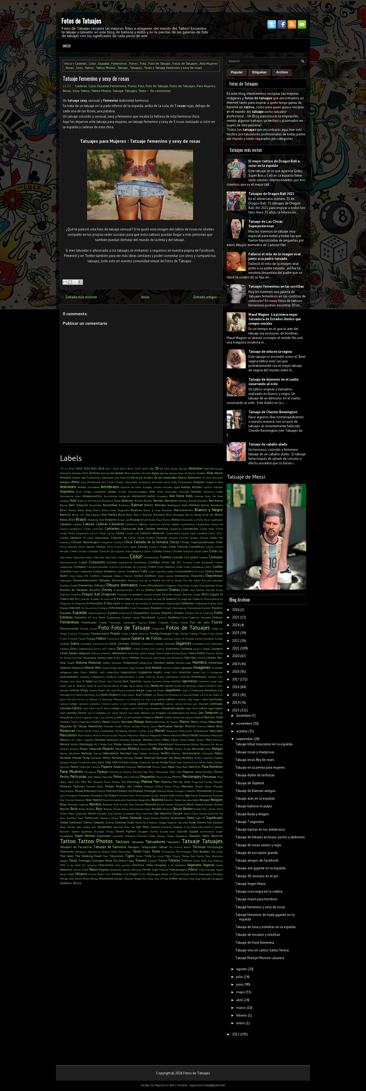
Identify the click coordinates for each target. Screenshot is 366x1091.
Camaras (154, 524)
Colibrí (88, 557)
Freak (124, 633)
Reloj (63, 804)
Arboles (197, 487)
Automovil (139, 496)
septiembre (244, 739)
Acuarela (117, 473)
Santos (203, 813)
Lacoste (180, 699)
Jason (63, 686)
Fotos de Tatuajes (81, 20)
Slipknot (172, 822)
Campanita (202, 524)
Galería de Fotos (146, 638)
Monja (143, 744)
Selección (92, 818)
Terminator (124, 851)
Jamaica (157, 681)
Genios (136, 643)
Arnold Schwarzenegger (133, 491)
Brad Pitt (208, 514)
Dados (209, 571)
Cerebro (150, 538)
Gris (152, 649)
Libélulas (216, 704)
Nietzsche (207, 753)
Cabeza (88, 524)
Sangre (177, 813)
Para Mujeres (209, 63)
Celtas (132, 538)
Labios (170, 699)
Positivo (161, 791)
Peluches (107, 777)
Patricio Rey (140, 772)
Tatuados (173, 842)
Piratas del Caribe (129, 786)
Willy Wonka (90, 878)
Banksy (183, 500)
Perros (176, 777)
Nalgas (217, 748)
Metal (194, 735)
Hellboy (101, 658)
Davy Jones (76, 576)
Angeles (199, 482)
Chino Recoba (86, 547)
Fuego (91, 638)
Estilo (218, 613)
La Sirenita (133, 699)
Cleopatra (137, 551)
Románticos (137, 809)
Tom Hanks (197, 856)
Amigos (65, 482)
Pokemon (90, 791)
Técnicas (199, 847)
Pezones (98, 782)
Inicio (67, 45)
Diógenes (171, 585)
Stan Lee (129, 827)
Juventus (210, 690)
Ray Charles (67, 800)
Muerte (64, 749)
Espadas (66, 613)
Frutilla (72, 638)
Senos (124, 818)
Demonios (182, 576)
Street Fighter (125, 831)
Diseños (95, 590)
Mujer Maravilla (90, 749)
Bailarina (107, 500)
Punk (131, 795)
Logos (218, 708)
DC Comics (92, 576)
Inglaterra (145, 672)
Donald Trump (214, 590)
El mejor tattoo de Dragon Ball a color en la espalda (274, 163)
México (65, 740)
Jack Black (99, 681)
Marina (201, 726)
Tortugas (84, 860)
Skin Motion (150, 822)
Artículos (184, 491)
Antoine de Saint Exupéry (136, 487)
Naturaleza (110, 753)
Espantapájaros (97, 613)
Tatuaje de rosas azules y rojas (258, 845)
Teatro (187, 847)
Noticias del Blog (168, 758)
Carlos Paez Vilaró (211, 529)
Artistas (196, 491)
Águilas (164, 473)
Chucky (143, 547)
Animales (68, 486)
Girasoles (198, 643)
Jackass (147, 681)
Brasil (219, 514)
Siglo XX (200, 818)
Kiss (98, 695)
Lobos (203, 708)
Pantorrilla (144, 767)
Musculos (146, 749)
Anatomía (145, 482)
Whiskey (218, 874)
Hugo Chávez (136, 668)
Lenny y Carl (119, 704)
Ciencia (182, 547)
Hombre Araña (164, 663)
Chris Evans (114, 547)
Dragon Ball (91, 594)
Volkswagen (153, 874)
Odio (94, 762)
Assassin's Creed (213, 491)
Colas (69, 557)
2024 (138, 468)
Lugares (87, 717)
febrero (241, 1015)
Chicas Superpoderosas (197, 542)
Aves (189, 496)
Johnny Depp (79, 690)
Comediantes (151, 557)
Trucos (196, 860)
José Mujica (118, 690)
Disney (107, 589)
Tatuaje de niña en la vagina (270, 351)
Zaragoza (217, 878)
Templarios (94, 851)
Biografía (123, 510)
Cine (73, 551)
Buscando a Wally (192, 520)
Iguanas (187, 668)
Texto (148, 68)
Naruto (97, 753)
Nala (208, 749)
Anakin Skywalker (126, 482)
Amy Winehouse (90, 482)
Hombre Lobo (183, 663)
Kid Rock (76, 695)
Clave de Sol (106, 551)
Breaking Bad (95, 520)
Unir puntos (122, 865)
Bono (169, 514)
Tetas (146, 851)
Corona (111, 562)
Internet (185, 677)
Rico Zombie (136, 804)
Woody (138, 878)
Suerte (154, 831)
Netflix (165, 753)
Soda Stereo (197, 822)
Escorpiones (194, 608)
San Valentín (163, 813)
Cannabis (97, 529)
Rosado (156, 809)
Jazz (69, 686)
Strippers (143, 831)
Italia (89, 681)
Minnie (64, 744)
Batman (137, 505)
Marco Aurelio (131, 726)
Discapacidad (207, 585)
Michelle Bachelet (130, 740)
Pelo (90, 777)
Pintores (66, 786)
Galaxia (125, 638)
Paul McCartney (158, 772)
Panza (156, 767)
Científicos (196, 547)
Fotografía (158, 628)
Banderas (171, 500)
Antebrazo (110, 486)
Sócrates (183, 822)
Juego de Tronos (155, 690)
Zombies (66, 883)
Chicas (174, 542)
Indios (93, 672)
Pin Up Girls (181, 782)
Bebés (148, 505)
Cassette (202, 533)
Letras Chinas (183, 704)
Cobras (157, 551)
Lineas (115, 708)
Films (152, 622)
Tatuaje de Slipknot (249, 783)
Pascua (127, 772)
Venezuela (115, 869)
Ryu (205, 809)
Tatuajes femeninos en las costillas (276, 286)
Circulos (82, 551)
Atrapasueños (92, 496)
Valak (219, 865)
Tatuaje (123, 68)
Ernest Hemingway (174, 608)
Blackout (167, 510)
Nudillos (187, 758)
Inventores (199, 677)
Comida (177, 557)
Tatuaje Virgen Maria (250, 883)
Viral (125, 874)
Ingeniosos (129, 672)
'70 (62, 468)
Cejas (90, 538)
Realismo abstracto (114, 800)
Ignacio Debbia (172, 668)
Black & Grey (151, 510)
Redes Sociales (183, 800)
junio (240, 984)
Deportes (197, 576)
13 (66, 468)
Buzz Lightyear (213, 520)
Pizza (176, 786)
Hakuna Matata (101, 653)
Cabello (77, 524)
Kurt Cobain (144, 695)
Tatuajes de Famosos (109, 847)
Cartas (120, 533)
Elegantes (201, 603)
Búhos (176, 520)
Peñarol (135, 777)
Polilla (101, 791)
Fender (103, 622)
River (190, 804)
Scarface (71, 818)
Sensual (136, 818)
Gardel (219, 638)
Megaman (156, 735)
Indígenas (65, 672)
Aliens (182, 477)
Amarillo (217, 477)
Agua (155, 473)
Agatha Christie (141, 473)
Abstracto (65, 473)
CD (84, 538)
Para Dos (195, 767)
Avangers (162, 496)
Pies (157, 782)
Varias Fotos (80, 869)
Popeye (138, 791)
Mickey (148, 740)
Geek (113, 643)
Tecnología (215, 847)
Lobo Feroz (191, 708)
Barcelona (216, 500)
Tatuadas (137, 842)
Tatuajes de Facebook (76, 847)
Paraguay (90, 772)
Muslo (168, 748)
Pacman (65, 767)
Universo (138, 865)
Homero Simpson (72, 668)
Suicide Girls (167, 831)
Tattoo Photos (105, 68)
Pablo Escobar (214, 762)
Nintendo (96, 758)
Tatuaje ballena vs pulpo (253, 806)
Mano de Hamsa (168, 722)
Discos (219, 585)
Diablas (64, 585)
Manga (139, 721)
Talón (152, 836)
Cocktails (188, 551)
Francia (72, 633)
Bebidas (160, 505)
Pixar (168, 786)
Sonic (63, 827)
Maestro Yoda (213, 717)
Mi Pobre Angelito (82, 740)
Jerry (132, 686)
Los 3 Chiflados (97, 713)
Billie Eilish (109, 510)
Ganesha (209, 638)
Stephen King (181, 827)
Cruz (179, 567)
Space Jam (89, 827)
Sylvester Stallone (124, 836)
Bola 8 (137, 514)
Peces (218, 772)
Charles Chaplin (189, 538)
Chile (219, 542)
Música (158, 748)
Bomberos (159, 514)
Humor (157, 667)
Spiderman (104, 827)
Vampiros (66, 869)
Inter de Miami (155, 677)
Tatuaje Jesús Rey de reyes (254, 760)
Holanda (116, 663)
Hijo (193, 658)
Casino (185, 533)
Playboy (218, 786)
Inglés (157, 672)
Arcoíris (208, 487)
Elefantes (188, 603)
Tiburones (116, 856)
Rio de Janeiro (165, 804)
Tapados (195, 836)
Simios (87, 822)
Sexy (79, 68)
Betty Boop (85, 510)
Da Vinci (199, 571)
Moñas (195, 744)
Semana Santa (109, 818)
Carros (110, 533)
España (113, 613)
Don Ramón (197, 590)
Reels (196, 800)
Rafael (164, 795)
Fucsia (82, 638)
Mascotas (216, 731)
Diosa (186, 585)
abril (239, 1000)
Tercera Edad (109, 851)
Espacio (217, 608)
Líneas (124, 708)
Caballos (66, 524)
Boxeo (198, 514)
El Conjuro (107, 599)
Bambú (148, 500)
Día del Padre (191, 580)
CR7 (179, 562)
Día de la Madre (149, 580)
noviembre (244, 723)
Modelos (127, 744)
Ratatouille (205, 795)
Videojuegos (178, 869)
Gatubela (86, 643)
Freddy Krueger (161, 633)
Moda (117, 744)
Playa (208, 786)
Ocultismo (85, 762)
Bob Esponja (93, 514)
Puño (139, 795)
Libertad (66, 708)
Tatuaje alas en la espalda (255, 798)
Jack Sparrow (132, 681)
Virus (142, 874)
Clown (147, 551)
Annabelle (93, 487)
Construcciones (68, 562)
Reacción (80, 800)
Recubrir (169, 800)
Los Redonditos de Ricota (182, 713)
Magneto (84, 722)
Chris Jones (129, 547)
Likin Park (88, 708)
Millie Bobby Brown (192, 740)
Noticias (149, 758)
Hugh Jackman (119, 668)
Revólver (108, 804)
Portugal (150, 791)
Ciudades (93, 551)
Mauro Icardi (109, 735)
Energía (103, 608)
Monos (152, 744)
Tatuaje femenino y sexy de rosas (96, 78)
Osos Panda (183, 762)
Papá (171, 767)
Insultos (84, 677)
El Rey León (112, 603)
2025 (235, 617)
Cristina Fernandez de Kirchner (128, 567)
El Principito (94, 603)
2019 (116, 468)
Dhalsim (133, 580)
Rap (187, 795)
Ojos (101, 762)
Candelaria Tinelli (80, 529)
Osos (172, 762)
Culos (152, 571)
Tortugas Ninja (102, 860)
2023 (130, 468)
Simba (64, 822)
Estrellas (66, 617)
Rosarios (167, 809)
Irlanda (212, 677)
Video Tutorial (160, 869)
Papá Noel (181, 767)
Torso (73, 860)
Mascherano (201, 731)
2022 (123, 468)
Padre (74, 767)
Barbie (193, 500)
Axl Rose (217, 496)
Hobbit (106, 663)
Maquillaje (215, 722)
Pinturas (79, 786)
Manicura (151, 722)
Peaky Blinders (204, 772)
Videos (193, 869)
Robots (65, 809)
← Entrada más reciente (79, 297)
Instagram (216, 672)
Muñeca (133, 748)
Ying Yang (194, 878)
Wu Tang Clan (151, 878)
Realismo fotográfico (139, 800)
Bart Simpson (78, 505)
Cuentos (66, 571)
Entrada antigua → (207, 297)
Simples (98, 822)
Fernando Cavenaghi (122, 622)
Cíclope (163, 547)
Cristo (152, 567)
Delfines (150, 576)
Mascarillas (185, 731)
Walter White (189, 874)
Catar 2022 (215, 533)
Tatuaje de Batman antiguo (255, 791)
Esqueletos (141, 613)
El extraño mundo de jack (146, 599)
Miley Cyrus (170, 740)
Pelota (97, 777)
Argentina (67, 491)
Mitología (86, 744)
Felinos (217, 617)
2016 (101, 468)
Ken (220, 690)
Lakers (204, 699)
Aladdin (201, 473)
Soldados (217, 822)
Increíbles (217, 668)
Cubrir (208, 567)
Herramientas (175, 658)
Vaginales (194, 865)
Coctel (197, 551)
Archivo (282, 72)
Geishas (123, 643)
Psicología (96, 795)
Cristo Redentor (166, 567)
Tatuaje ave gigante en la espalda (260, 868)
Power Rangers (176, 791)
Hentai (134, 658)
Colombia (123, 557)
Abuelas (76, 473)
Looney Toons (76, 713)
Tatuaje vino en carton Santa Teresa (262, 950)
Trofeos (186, 860)
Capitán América (156, 529)
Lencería (84, 704)
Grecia (136, 649)
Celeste (116, 538)
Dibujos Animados (122, 584)
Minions (218, 740)
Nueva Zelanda (203, 758)
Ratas (194, 795)
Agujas (173, 473)
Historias (94, 662)
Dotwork (65, 594)
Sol (209, 822)
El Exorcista (122, 599)
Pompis (122, 791)
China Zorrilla (68, 547)
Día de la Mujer (172, 580)
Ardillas (218, 487)
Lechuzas (216, 699)
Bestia (72, 510)
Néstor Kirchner (149, 753)
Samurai (147, 813)
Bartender (96, 505)
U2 (84, 865)
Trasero (141, 860)
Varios (93, 869)
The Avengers (183, 851)
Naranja (86, 753)
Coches (167, 551)
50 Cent (164, 468)
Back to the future (89, 500)
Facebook (148, 617)
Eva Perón (99, 617)
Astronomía (67, 496)
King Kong (88, 695)
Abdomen (195, 468)
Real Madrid (94, 800)
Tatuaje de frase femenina (254, 942)
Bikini (96, 510)
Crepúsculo (66, 567)
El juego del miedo (189, 599)
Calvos (143, 524)
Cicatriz (153, 547)
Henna (125, 658)
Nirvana (117, 758)
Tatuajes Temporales (142, 847)
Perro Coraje (163, 777)
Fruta (63, 638)
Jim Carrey (166, 686)
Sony (79, 827)
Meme (166, 735)
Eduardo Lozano (172, 594)
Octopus (64, 762)
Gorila (97, 649)
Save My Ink (215, 813)
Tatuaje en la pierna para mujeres (260, 767)
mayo (240, 992)
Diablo (74, 585)
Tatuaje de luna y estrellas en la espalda (265, 927)
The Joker (67, 856)
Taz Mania (175, 847)
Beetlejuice (174, 505)
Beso (63, 510)
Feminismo (89, 622)
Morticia (205, 744)
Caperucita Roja (132, 529)
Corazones (97, 562)
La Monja (91, 699)
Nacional (198, 749)
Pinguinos (197, 782)
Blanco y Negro (208, 509)
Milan (157, 740)
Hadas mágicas (79, 653)
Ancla (166, 482)
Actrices (105, 473)
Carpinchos (82, 533)
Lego (73, 704)
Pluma (79, 791)
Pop (130, 791)
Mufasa (74, 749)
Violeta (116, 874)
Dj (142, 590)
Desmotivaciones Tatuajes (92, 580)
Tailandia (142, 836)
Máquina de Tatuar (73, 726)
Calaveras (116, 524)
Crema (219, 562)
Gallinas (168, 638)
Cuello (218, 566)
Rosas (70, 68)
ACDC (85, 473)
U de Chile (74, 865)
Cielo (172, 547)
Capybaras (175, 529)
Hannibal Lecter (137, 653)
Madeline (148, 717)
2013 (79, 468)
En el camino (89, 608)
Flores (133, 63)
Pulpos (113, 795)
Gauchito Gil (100, 643)
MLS (96, 744)
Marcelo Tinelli (113, 726)
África (127, 473)
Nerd (135, 753)
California (131, 524)
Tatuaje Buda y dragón (252, 814)
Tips (168, 856)
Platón (199, 786)
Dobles (174, 589)
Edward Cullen (191, 594)
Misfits (74, 744)
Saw (62, 818)
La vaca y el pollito (153, 699)
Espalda (103, 63)
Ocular (74, 762)
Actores (94, 473)
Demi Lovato (166, 576)
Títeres (185, 856)
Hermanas (146, 658)
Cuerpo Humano (103, 571)
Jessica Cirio (143, 686)
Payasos (188, 772)
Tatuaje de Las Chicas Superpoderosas (265, 223)
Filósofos (163, 622)
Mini (209, 740)
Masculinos (68, 735)
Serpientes (178, 818)
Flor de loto (199, 622)
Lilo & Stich (102, 708)
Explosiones (113, 617)
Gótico (111, 649)
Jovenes (130, 690)
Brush (144, 520)
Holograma (145, 663)
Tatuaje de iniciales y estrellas (257, 934)
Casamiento (173, 533)
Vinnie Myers (96, 874)
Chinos (101, 547)
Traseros (152, 860)
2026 (145, 468)
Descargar (66, 580)
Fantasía (174, 617)
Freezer (193, 633)
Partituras (115, 772)
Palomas (131, 767)
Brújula (135, 520)
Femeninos (119, 63)
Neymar (176, 753)
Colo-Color (111, 557)
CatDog (64, 538)
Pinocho (218, 782)
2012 (235, 1034)
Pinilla (208, 782)
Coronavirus (125, 562)
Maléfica (96, 722)
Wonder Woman (123, 878)
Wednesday (205, 874)
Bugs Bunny (163, 520)
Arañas (185, 487)
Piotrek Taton (94, 786)
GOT (104, 649)
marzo (241, 1007)
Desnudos (119, 580)
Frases (115, 633)
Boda (129, 514)
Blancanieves (183, 510)
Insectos (185, 672)
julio (239, 976)
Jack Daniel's (114, 681)
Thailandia (168, 851)
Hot (97, 667)
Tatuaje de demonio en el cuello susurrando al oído (273, 381)
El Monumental (209, 599)
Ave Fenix (176, 496)
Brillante (111, 520)
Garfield (64, 643)
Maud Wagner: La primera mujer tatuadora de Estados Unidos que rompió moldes (274, 319)
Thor (105, 856)
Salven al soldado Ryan (127, 813)
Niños (106, 758)
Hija (187, 658)
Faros (184, 617)
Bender (205, 505)
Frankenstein (100, 633)
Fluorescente (69, 628)
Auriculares (110, 496)
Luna (117, 717)
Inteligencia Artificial (103, 677)
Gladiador (217, 643)
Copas (83, 562)
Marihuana (165, 726)
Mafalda (65, 722)
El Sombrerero (157, 603)
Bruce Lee (123, 520)
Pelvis (118, 776)
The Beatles (201, 851)
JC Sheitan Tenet (83, 686)
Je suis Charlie (102, 686)
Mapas (203, 722)
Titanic (176, 856)
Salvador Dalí (104, 813)
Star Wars (142, 827)
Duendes (122, 594)
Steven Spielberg (81, 831)
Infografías (112, 672)
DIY (138, 590)
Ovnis (202, 762)
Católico (75, 538)
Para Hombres (212, 766)
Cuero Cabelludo (82, 571)
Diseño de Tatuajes (74, 590)
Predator (190, 791)
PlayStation (67, 791)
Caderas (81, 63)
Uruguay (160, 865)
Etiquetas (259, 72)
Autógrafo (124, 496)
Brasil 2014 (67, 520)
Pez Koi (86, 782)
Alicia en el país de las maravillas (154, 477)
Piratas (109, 786)
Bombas (147, 514)
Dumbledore (135, 594)
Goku (73, 649)
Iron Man (75, 681)
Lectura (64, 704)
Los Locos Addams (139, 713)
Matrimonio (85, 735)
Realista (157, 800)
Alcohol (76, 477)
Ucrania (92, 865)
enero (240, 1023)
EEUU (205, 594)
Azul (73, 500)
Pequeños (147, 776)
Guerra (160, 649)
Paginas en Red (164, 1085)
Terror (137, 851)
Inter (141, 677)
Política (111, 791)
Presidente (204, 791)
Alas (210, 473)
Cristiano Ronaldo (97, 567)
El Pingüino (79, 603)
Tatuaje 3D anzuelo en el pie (256, 876)
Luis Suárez (106, 717)
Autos (151, 496)
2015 (94, 468)
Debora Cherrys (123, 576)
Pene (126, 777)
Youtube (205, 878)
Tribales (174, 860)
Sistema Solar (124, 822)
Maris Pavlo (84, 731)
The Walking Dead (88, 856)
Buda (152, 520)
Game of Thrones (184, 638)
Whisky (64, 878)
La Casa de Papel (188, 695)
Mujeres (108, 748)
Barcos (64, 505)
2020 (235, 656)
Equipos (156, 608)
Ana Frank (107, 482)
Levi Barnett (200, 704)
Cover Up (168, 562)
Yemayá (183, 878)
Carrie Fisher (98, 533)
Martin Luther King (140, 731)
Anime (82, 487)
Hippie (70, 663)
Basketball (110, 505)
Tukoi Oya (206, 860)
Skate (138, 822)
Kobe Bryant (109, 695)
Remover (73, 804)
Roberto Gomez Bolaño (209, 804)
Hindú (211, 658)
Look (62, 713)
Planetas (187, 786)
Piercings (133, 782)
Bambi (138, 500)
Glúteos (64, 649)
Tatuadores (155, 841)
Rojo (99, 809)
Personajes (191, 776)
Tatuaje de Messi (246, 476)
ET (89, 617)
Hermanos (159, 658)
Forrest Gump (88, 628)
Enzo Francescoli (140, 608)
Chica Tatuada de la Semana (146, 542)
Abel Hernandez (213, 468)
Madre (159, 717)
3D (157, 468)
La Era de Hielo (209, 695)
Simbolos (75, 822)
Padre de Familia (89, 767)
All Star (207, 477)
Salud (92, 813)
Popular (237, 72)
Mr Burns (217, 744)
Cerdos (141, 538)
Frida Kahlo (215, 633)
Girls (207, 643)
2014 (86, 468)
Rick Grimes (121, 804)
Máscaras (171, 731)
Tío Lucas (158, 856)
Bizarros (136, 510)
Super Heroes (85, 836)
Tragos (130, 860)
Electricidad (173, 603)
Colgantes (78, 557)
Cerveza (173, 538)
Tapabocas (181, 836)
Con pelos (191, 557)
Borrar (189, 514)
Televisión (67, 851)
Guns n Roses (202, 649)
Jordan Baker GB (99, 690)
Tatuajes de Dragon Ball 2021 (271, 194)
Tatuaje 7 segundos (249, 822)
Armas (112, 491)
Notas (139, 758)
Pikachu (166, 782)
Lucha (77, 717)
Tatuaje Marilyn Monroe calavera (259, 958)
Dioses (194, 585)
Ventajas (136, 869)
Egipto (214, 594)
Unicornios (106, 865)
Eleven (212, 603)
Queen (146, 795)
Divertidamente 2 (124, 590)
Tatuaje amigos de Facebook (256, 860)
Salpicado (81, 813)
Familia (161, 617)
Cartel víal (132, 533)
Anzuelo (167, 487)
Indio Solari (80, 672)
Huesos (105, 668)
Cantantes (112, 528)
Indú (102, 672)
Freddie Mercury (139, 633)
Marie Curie (149, 726)
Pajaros (106, 766)
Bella (185, 505)
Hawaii (210, 653)
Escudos (206, 608)
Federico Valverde (200, 617)
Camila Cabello (170, 524)
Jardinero (204, 681)
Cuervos (120, 571)
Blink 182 (78, 514)
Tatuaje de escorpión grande (256, 852)
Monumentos (182, 744)
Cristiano (79, 567)
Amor (75, 482)
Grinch (145, 649)
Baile (117, 500)
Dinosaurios (156, 585)
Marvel (160, 730)
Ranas (180, 795)
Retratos (96, 804)
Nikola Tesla (81, 758)
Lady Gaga (192, 699)
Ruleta (198, 809)
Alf (128, 477)
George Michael (165, 643)
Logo (210, 708)
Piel (123, 782)
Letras (169, 704)
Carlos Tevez (67, 533)
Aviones (198, 496)
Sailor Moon (67, 813)
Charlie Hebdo (208, 538)
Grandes (124, 648)
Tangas (161, 836)
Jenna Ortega (120, 686)
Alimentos (195, 477)
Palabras (119, 767)
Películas (78, 776)
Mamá (106, 722)
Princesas (71, 795)
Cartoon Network (152, 533)
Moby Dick (106, 744)
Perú (220, 777)
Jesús (155, 685)
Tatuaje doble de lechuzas (255, 775)
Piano (107, 782)
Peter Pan (74, 782)
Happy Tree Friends (159, 653)
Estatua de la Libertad (199, 613)
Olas (108, 762)
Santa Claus (190, 813)
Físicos (184, 622)
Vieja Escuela (207, 869)
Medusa (144, 735)
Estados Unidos (173, 613)
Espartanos (125, 613)
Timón (139, 856)
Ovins (194, 762)
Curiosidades (184, 571)
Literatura (167, 708)
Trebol (162, 860)
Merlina (176, 735)
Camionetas (188, 524)
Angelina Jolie (214, 482)
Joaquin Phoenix (207, 686)
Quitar (155, 795)
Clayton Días (123, 551)
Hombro (199, 662)
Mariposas (67, 730)
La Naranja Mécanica (111, 699)
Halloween (119, 653)
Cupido (170, 571)
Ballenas (127, 500)
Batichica (124, 505)
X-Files (164, 878)
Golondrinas (86, 649)
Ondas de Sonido (149, 762)
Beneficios (217, 505)
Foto (143, 63)
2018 (235, 671)
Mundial (121, 749)
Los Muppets (158, 713)
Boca (121, 514)
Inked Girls (170, 672)
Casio (193, 533)
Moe (135, 744)
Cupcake (160, 571)
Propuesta (84, 795)
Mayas (122, 735)
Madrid (198, 717)
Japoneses (190, 681)
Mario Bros (215, 726)
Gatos (74, 643)
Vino (107, 874)
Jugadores (173, 690)
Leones (143, 704)
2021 (235, 648)
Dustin (148, 594)
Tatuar (163, 847)
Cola (213, 551)
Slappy (162, 822)
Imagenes (202, 667)
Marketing (121, 731)
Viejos (70, 874)
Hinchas (202, 658)
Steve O (208, 827)
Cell (125, 538)
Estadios (155, 613)
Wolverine (106, 878)
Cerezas (161, 538)
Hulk (148, 668)
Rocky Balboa (87, 809)
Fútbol (101, 638)
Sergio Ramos (151, 818)
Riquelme (180, 804)
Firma (174, 622)
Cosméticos (140, 562)
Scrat (80, 818)
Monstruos (165, 744)
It (83, 681)
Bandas (158, 500)
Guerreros (173, 649)
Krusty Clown (127, 695)
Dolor (185, 590)
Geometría (148, 643)
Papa (164, 767)
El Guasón (170, 599)
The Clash (217, 851)
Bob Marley (109, 514)
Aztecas (64, 500)
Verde (146, 869)
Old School (120, 762)
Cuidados (133, 571)
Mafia (74, 722)
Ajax (181, 473)
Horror (89, 667)
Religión (217, 800)
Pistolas (148, 786)
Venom (127, 869)
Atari (78, 496)
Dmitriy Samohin (156, 590)
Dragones (108, 594)
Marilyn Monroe (185, 726)
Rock (74, 809)
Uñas (149, 865)
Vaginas (209, 865)
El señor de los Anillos (134, 603)
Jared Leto (217, 681)
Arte (152, 491)
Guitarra (186, 649)
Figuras (142, 622)
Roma (125, 809)
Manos (185, 721)
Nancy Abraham (70, 753)
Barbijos (203, 500)
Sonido (71, 827)
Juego (140, 690)
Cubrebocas (197, 567)
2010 (72, 468)
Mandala (127, 722)
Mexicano (217, 735)
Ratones (218, 795)
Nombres (128, 758)
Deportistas (214, 575)
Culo (144, 571)
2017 (108, 468)
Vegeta (104, 869)
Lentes (132, 704)
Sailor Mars (215, 809)
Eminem (74, 608)
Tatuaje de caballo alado (267, 444)
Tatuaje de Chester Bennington (272, 412)
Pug (105, 795)
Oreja (164, 762)
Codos (205, 551)
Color (92, 63)
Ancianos (157, 482)
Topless (64, 860)
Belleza (194, 505)
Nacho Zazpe (183, 749)
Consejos (216, 557)
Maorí (195, 722)
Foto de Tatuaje (159, 63)
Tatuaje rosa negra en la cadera (258, 891)
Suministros (207, 831)
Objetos (218, 758)
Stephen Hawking (161, 827)
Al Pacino (190, 473)
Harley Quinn (180, 653)
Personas (209, 776)
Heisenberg (89, 658)
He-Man (77, 658)
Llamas (180, 708)
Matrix (97, 735)
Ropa (147, 809)
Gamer (199, 638)
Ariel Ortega (84, 491)
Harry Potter (197, 653)
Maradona (95, 726)
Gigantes (183, 643)
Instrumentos (69, 677)
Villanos (81, 874)
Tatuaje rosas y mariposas (254, 752)
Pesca (63, 782)
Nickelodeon (191, 753)
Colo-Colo (98, 557)
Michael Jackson (106, 740)
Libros (76, 708)
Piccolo (116, 782)
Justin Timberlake (192, 690)
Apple (176, 487)
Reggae (204, 800)
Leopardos (157, 704)
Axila (208, 496)
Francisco (84, 633)
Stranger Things (104, 831)
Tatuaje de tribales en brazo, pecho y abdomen (270, 837)
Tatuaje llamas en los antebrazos (260, 829)
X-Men (173, 878)
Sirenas (109, 822)
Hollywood (130, 663)
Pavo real (175, 772)
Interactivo (172, 677)
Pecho (64, 776)
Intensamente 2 (127, 677)
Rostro (188, 809)
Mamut (115, 722)
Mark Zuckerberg (103, 731)
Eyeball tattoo (131, 617)
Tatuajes (136, 68)
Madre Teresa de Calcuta (179, 717)
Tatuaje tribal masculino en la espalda (263, 744)
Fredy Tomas (180, 633)
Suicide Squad (187, 831)
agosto (241, 969)
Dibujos (99, 585)
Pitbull (159, 786)
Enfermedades (119, 608)
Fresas (203, 633)
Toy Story (119, 860)
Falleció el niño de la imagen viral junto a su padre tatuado (274, 256)
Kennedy (65, 695)
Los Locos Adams (117, 713)
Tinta (147, 856)
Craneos (187, 562)
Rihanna (150, 804)
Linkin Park (136, 708)
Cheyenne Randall (112, 542)
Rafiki (172, 795)
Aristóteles (99, 491)
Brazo (81, 519)
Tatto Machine (212, 836)
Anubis (158, 487)
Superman (104, 836)
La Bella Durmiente (165, 695)
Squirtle (118, 827)
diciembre (243, 715)
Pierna (146, 781)
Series (164, 818)
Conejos (203, 557)
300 (151, 468)
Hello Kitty (113, 658)
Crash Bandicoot (204, 562)
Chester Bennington (85, 542)
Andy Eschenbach (181, 482)
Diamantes (85, 585)
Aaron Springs (179, 468)
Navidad (125, 753)
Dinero (143, 585)
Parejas (102, 771)
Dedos (138, 576)
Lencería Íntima (100, 704)
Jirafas (178, 686)
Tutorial (218, 860)
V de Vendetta (177, 865)
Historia (81, 662)
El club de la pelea (88, 599)
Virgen (134, 874)
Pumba (123, 795)
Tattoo (89, 68)
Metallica (205, 735)
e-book (157, 594)
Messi (185, 735)
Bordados (178, 514)
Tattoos (122, 841)
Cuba (187, 567)
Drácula (76, 594)
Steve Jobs (197, 827)
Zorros (77, 883)
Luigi (95, 717)
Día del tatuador (212, 580)
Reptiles (83, 804)
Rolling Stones (112, 809)
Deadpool (106, 576)
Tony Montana (214, 856)
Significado (214, 818)
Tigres (130, 856)
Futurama (113, 638)
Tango (170, 836)
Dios (179, 585)
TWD (62, 865)
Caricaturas (190, 529)
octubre (242, 731)
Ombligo (134, 762)
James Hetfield (172, 681)
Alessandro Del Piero (113, 477)
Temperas (81, 851)
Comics (165, 557)
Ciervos (210, 547)
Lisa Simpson (152, 708)
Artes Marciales (167, 491)
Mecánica (133, 735)
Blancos (65, 514)
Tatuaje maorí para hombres (256, 899)
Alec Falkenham (91, 477)
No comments (160, 91)
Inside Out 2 (201, 672)
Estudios (80, 617)
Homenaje (215, 663)
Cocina (177, 551)
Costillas (154, 562)
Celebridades (102, 538)
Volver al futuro (170, 874)
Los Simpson (208, 712)
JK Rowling (189, 686)
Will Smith (75, 878)
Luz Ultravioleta (132, 717)
